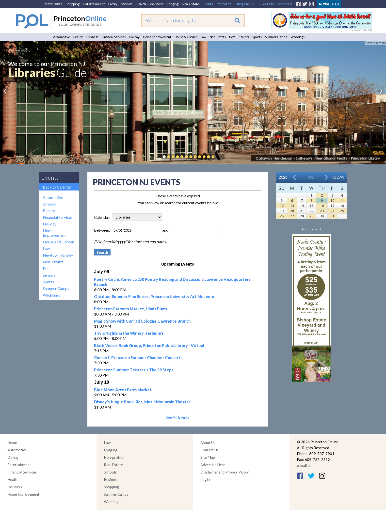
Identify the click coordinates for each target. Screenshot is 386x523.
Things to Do (244, 4)
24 (332, 210)
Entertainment (94, 4)
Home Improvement (157, 37)
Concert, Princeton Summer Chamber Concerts (138, 357)
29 (311, 216)
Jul (310, 176)
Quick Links (265, 4)
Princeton (224, 4)
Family (112, 4)
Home (12, 442)
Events (208, 4)
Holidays (14, 487)
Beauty (78, 37)
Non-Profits (218, 37)
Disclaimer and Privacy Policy (224, 472)
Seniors (244, 37)
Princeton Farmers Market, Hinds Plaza (130, 308)
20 (292, 210)
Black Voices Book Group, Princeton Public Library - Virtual (149, 345)
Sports (257, 37)
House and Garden (58, 241)
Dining (12, 457)
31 (332, 216)
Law (203, 37)
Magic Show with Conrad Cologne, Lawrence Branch (142, 321)
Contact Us (209, 450)
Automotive (61, 37)
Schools (126, 4)
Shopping (72, 4)
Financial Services (114, 37)
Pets (232, 37)
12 (282, 205)
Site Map (207, 457)
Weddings (297, 37)
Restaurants (53, 4)
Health (12, 479)
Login (205, 479)
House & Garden (186, 37)
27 (292, 216)
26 (282, 216)
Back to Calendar (57, 187)
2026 (283, 177)
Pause (220, 157)
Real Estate (190, 4)
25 (342, 210)
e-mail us (304, 465)
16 (322, 205)
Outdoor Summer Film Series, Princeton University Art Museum (154, 296)
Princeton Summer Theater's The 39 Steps (134, 369)
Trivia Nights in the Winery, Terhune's (129, 333)
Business (92, 37)
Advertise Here (212, 464)
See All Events (177, 417)
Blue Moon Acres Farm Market (123, 389)
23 (322, 210)
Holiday (134, 37)
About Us (285, 4)
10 (332, 200)
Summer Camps (276, 37)
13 (292, 205)
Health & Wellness (149, 4)
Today (337, 177)
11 (342, 200)
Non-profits (113, 457)
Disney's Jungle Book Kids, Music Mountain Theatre (142, 401)
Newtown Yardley (58, 255)
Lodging (173, 4)
